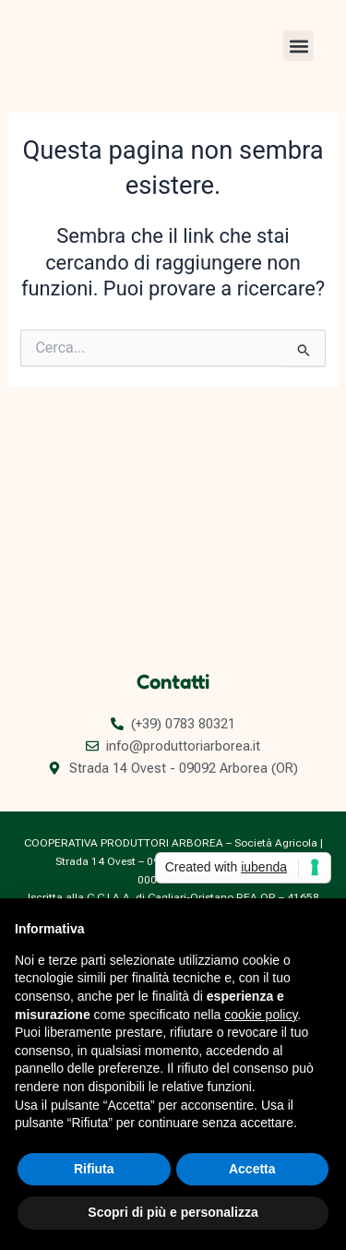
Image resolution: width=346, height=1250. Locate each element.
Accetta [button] (252, 1168)
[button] (298, 45)
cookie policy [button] (260, 1014)
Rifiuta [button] (94, 1168)
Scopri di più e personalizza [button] (172, 1212)
